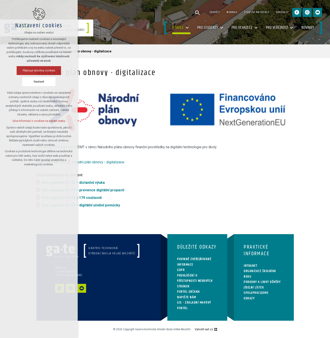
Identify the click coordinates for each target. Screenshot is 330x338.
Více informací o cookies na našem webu (38, 121)
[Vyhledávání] (197, 12)
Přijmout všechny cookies (39, 70)
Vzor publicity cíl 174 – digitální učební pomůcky (80, 205)
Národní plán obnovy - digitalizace (98, 162)
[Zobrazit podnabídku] (187, 27)
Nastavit (39, 81)
